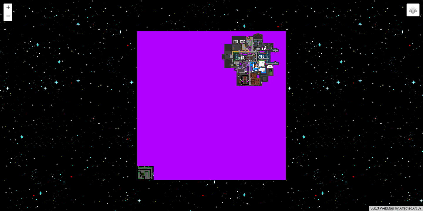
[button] (8, 8)
